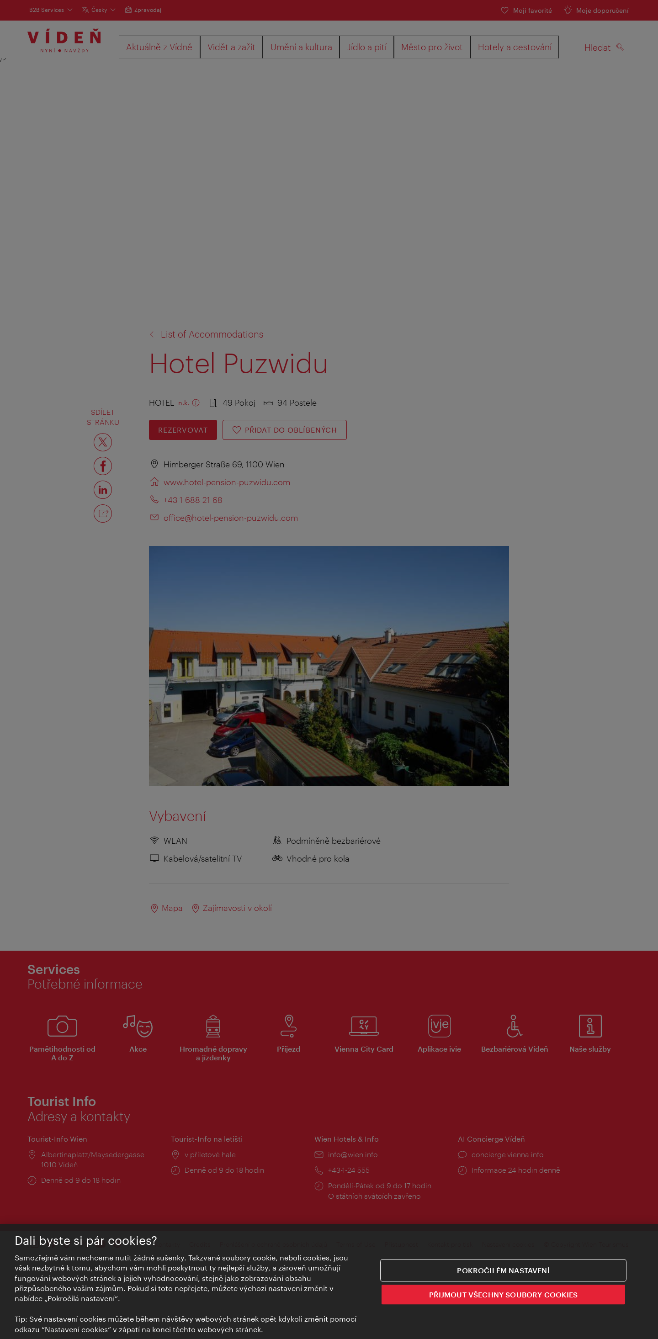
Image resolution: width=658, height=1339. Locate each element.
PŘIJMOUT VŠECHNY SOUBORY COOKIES (503, 1295)
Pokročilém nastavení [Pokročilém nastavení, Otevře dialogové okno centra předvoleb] (503, 1270)
